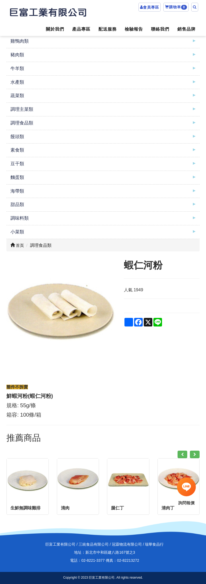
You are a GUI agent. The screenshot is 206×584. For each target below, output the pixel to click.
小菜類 (17, 231)
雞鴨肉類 (19, 41)
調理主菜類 (21, 109)
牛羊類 (17, 68)
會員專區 (151, 7)
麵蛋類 (17, 177)
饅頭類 (17, 136)
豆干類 (17, 163)
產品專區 (81, 29)
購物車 (176, 7)
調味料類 (19, 218)
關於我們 (55, 29)
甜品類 (17, 204)
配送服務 (107, 29)
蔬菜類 (17, 95)
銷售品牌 (186, 29)
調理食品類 (21, 123)
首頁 (17, 245)
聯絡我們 (160, 29)
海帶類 (17, 191)
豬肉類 (17, 54)
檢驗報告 (134, 29)
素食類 (17, 150)
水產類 (17, 82)
